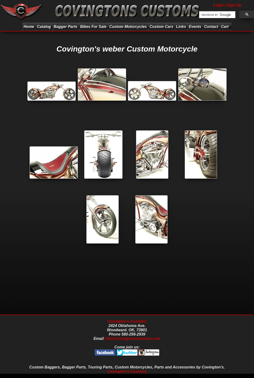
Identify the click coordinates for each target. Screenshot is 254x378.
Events (195, 27)
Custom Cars (161, 27)
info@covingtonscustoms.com (132, 339)
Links (181, 27)
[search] (216, 15)
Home (29, 27)
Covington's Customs (127, 321)
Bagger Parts (66, 27)
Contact (211, 27)
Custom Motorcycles (128, 27)
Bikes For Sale (93, 27)
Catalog (44, 27)
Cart (225, 27)
